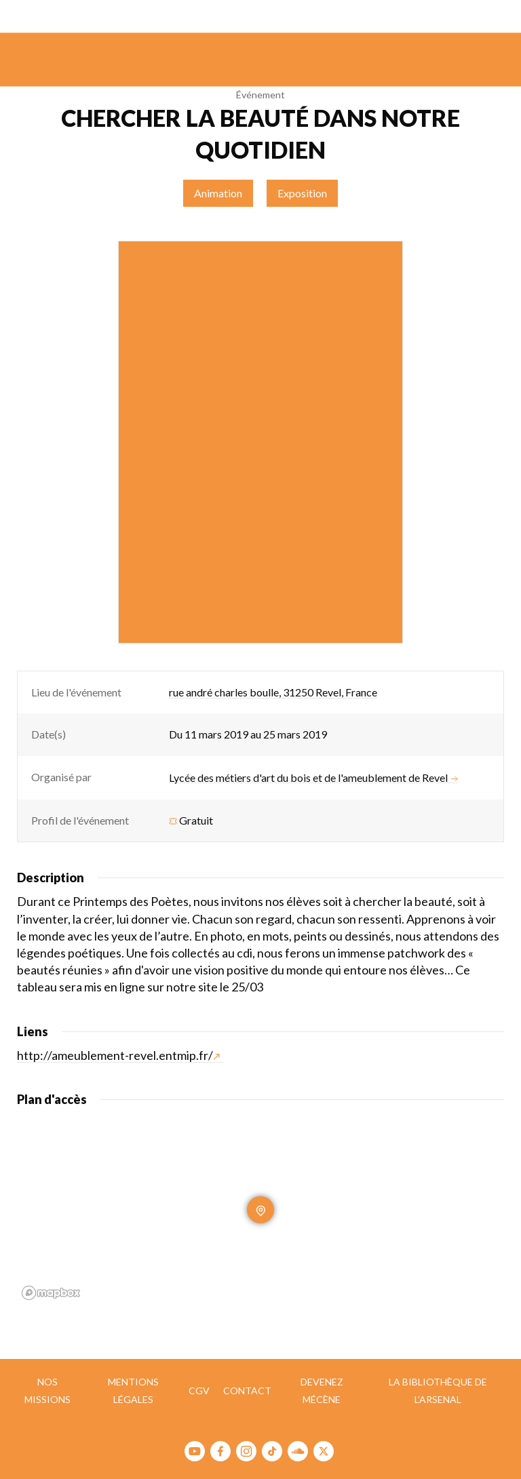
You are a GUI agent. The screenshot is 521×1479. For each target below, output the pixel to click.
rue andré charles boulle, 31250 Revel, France (273, 692)
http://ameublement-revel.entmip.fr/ (118, 1055)
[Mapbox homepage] (51, 1293)
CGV (199, 1390)
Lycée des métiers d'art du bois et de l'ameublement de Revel (313, 777)
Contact (247, 1390)
